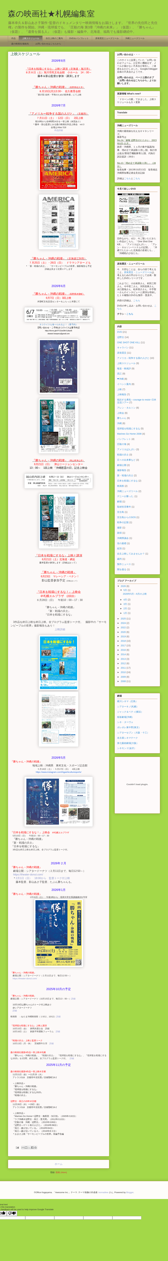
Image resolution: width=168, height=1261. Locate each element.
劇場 (119, 501)
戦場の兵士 (123, 454)
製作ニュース (124, 564)
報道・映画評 (124, 368)
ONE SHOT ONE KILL (128, 342)
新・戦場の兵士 (125, 475)
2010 (123, 672)
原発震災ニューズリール (107, 38)
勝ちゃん (121, 418)
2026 (123, 586)
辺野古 (120, 337)
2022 (123, 627)
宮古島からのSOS (126, 517)
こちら (127, 178)
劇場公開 (121, 465)
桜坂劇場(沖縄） (125, 717)
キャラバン (123, 347)
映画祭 (120, 486)
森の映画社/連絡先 (20, 43)
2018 (123, 641)
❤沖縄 (120, 379)
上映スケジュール (30, 38)
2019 (123, 636)
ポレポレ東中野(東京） (129, 727)
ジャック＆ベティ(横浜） (130, 711)
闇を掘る (121, 569)
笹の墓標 (121, 543)
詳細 (73, 998)
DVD (119, 332)
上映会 (120, 413)
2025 (123, 618)
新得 (119, 533)
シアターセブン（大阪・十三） (133, 732)
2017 (123, 645)
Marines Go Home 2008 (129, 433)
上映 (119, 389)
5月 (125, 590)
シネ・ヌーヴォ (125, 722)
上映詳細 (60, 629)
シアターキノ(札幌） (128, 706)
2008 (123, 681)
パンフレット (124, 439)
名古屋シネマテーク (127, 738)
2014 (123, 654)
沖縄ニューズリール (135, 38)
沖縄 (119, 423)
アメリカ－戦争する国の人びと (133, 358)
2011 (123, 667)
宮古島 (120, 512)
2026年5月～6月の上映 (135, 594)
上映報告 (121, 394)
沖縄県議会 (123, 538)
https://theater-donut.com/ (28, 874)
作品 (13, 38)
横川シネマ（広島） (127, 701)
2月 (125, 608)
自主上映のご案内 (54, 38)
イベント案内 (124, 384)
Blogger (129, 1192)
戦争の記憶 (123, 522)
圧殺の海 (121, 444)
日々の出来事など (126, 460)
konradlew (103, 1192)
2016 (123, 650)
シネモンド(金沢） (126, 748)
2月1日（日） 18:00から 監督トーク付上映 (43, 878)
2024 (123, 623)
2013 (123, 659)
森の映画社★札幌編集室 (51, 13)
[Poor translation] (12, 1213)
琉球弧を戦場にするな (128, 428)
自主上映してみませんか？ (131, 553)
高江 (119, 373)
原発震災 (121, 352)
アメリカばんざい (126, 449)
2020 (123, 632)
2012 (123, 663)
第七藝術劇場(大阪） (128, 743)
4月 (125, 599)
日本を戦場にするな (127, 480)
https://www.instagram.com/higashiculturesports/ (58, 772)
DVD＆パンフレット (79, 38)
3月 (125, 604)
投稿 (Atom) (61, 1172)
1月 (125, 613)
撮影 (119, 527)
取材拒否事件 (124, 506)
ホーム (59, 1164)
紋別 (119, 548)
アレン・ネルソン (126, 407)
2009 (123, 677)
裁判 (119, 559)
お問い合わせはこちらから (48, 43)
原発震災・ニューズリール (138, 272)
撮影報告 (121, 470)
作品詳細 (58, 130)
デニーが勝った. (125, 496)
